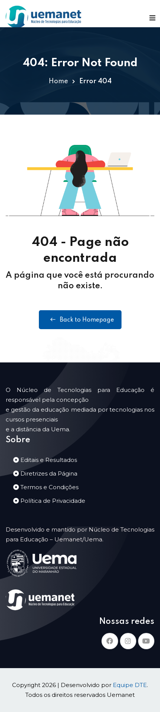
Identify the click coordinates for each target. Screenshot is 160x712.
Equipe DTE (130, 685)
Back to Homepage (80, 319)
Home (58, 81)
